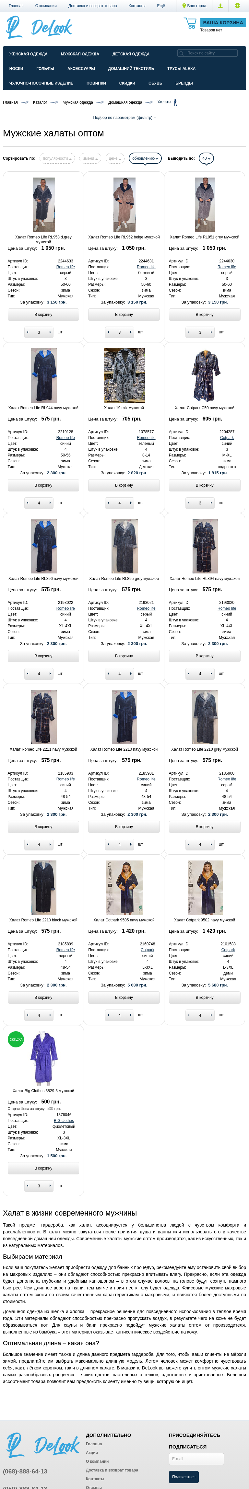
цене (115, 158)
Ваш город (194, 5)
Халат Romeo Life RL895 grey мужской (124, 578)
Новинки (96, 83)
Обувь (155, 83)
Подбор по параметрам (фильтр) (124, 117)
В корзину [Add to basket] (43, 314)
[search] (181, 53)
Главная (16, 6)
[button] (161, 6)
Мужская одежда (80, 54)
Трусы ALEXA (181, 68)
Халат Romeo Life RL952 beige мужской (124, 237)
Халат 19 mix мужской (124, 408)
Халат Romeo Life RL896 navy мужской (43, 578)
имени (90, 158)
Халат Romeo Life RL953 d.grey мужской (43, 239)
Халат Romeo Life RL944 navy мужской (43, 408)
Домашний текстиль (131, 68)
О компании (46, 6)
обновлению (145, 158)
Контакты (137, 6)
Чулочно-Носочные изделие (41, 83)
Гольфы (45, 68)
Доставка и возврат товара (92, 6)
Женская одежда (28, 54)
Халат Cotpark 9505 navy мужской (123, 920)
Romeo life (65, 267)
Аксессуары (81, 68)
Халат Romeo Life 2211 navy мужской (43, 749)
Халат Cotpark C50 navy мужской (204, 408)
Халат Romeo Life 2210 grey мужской (204, 749)
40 (206, 158)
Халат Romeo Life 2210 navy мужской (124, 749)
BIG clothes (64, 1120)
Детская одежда (131, 54)
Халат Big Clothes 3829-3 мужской (43, 1091)
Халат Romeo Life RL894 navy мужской (205, 578)
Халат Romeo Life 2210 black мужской (43, 920)
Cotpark (227, 437)
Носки (16, 68)
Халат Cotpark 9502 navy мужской (204, 920)
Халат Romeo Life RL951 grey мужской (204, 237)
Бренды (184, 83)
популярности (57, 158)
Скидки (127, 83)
